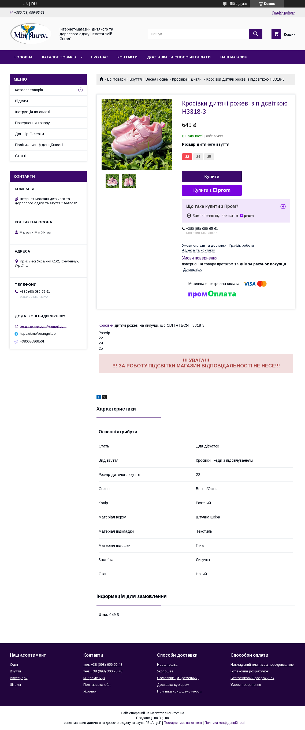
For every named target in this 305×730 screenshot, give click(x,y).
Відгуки (21, 101)
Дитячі (196, 79)
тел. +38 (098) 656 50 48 (102, 665)
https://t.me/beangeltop (38, 334)
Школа (15, 685)
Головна (23, 57)
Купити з (211, 190)
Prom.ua (178, 713)
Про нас (99, 57)
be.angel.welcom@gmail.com (43, 326)
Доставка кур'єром (173, 685)
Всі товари (116, 79)
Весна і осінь (157, 79)
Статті (20, 156)
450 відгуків (238, 4)
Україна (89, 691)
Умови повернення (245, 685)
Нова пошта (167, 665)
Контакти (127, 57)
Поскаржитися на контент (183, 723)
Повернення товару (32, 123)
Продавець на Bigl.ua (152, 718)
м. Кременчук (94, 678)
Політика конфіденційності (39, 145)
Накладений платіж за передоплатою (262, 665)
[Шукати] (255, 34)
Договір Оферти (29, 134)
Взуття (136, 79)
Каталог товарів (59, 57)
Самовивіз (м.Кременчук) (178, 678)
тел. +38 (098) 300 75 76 (102, 671)
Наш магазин (233, 57)
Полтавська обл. (97, 685)
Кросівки (179, 79)
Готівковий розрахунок (249, 671)
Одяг (14, 665)
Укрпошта (165, 671)
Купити (212, 176)
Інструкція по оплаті (32, 112)
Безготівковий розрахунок (252, 678)
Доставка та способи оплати (179, 57)
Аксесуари (19, 678)
